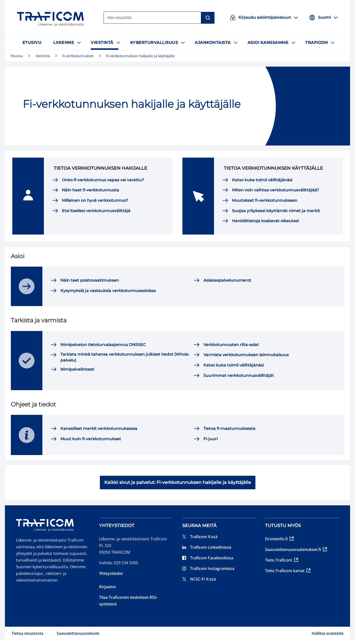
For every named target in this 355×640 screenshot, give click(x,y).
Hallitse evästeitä (327, 633)
